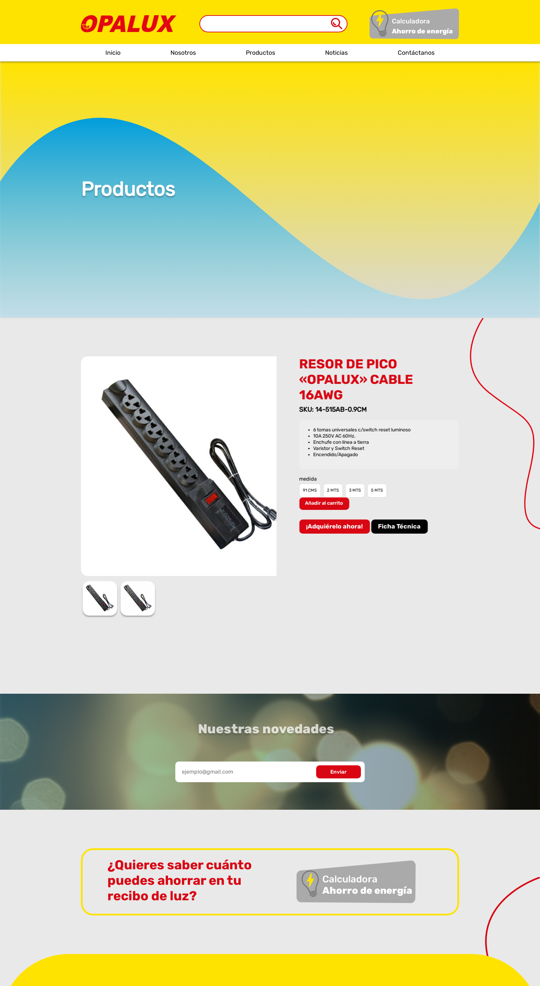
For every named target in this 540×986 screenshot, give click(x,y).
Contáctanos (416, 52)
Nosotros (183, 52)
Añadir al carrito (325, 503)
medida (309, 479)
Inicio (113, 52)
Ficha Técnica (400, 526)
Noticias (336, 52)
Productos (260, 52)
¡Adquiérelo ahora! (335, 526)
